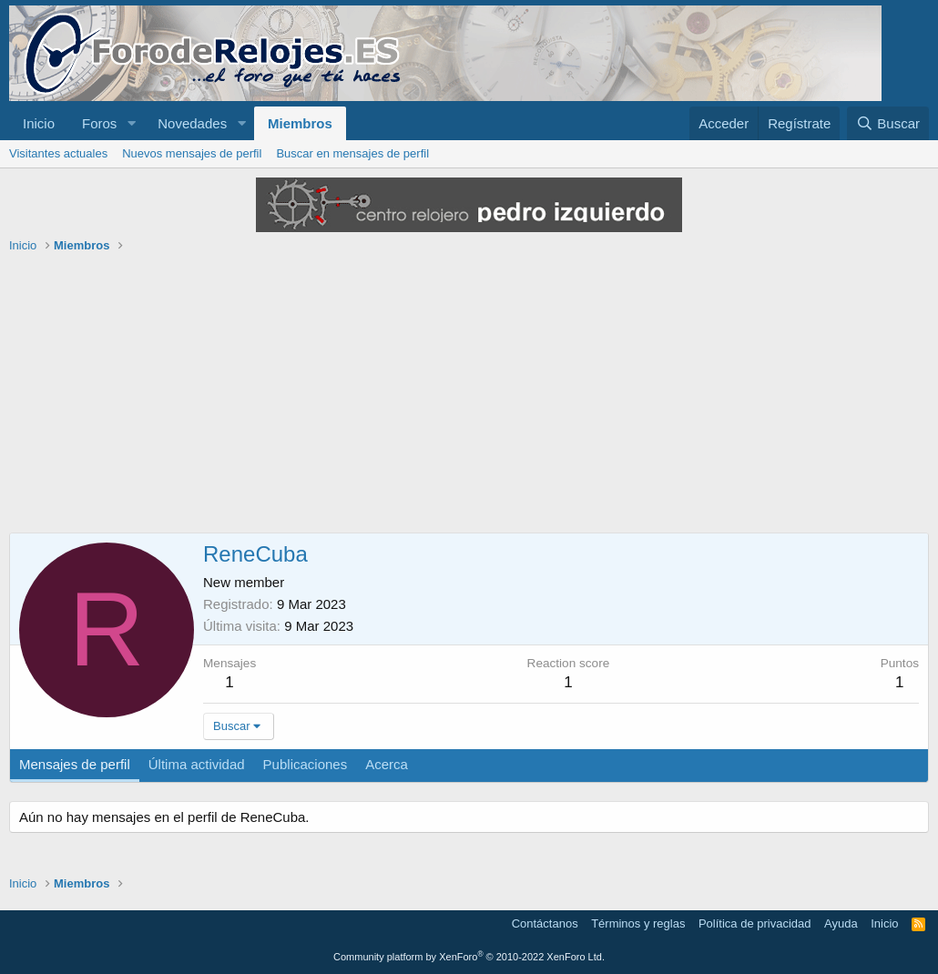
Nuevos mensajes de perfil (191, 153)
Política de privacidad (754, 923)
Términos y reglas (638, 923)
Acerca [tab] (386, 764)
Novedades (192, 123)
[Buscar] (888, 123)
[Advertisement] (469, 396)
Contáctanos (545, 923)
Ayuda (841, 923)
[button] (131, 123)
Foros (99, 123)
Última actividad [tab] (196, 764)
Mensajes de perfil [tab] (74, 764)
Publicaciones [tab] (305, 764)
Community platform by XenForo (469, 956)
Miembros (300, 123)
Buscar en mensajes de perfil (352, 153)
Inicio (39, 123)
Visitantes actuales (58, 153)
